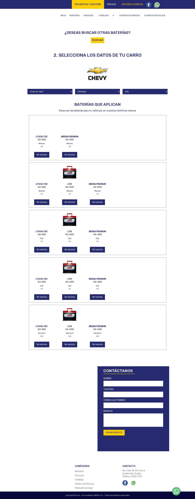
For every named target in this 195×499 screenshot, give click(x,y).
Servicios (88, 15)
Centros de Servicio (84, 484)
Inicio (63, 15)
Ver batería (41, 154)
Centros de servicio (129, 15)
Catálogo (104, 15)
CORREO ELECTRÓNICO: (114, 400)
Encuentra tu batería (88, 4)
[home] (39, 15)
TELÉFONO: (108, 389)
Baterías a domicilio (132, 4)
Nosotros (75, 15)
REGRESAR (97, 40)
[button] (107, 15)
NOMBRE (107, 378)
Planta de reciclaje (154, 15)
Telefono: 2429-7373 (132, 476)
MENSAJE (108, 411)
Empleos (111, 4)
